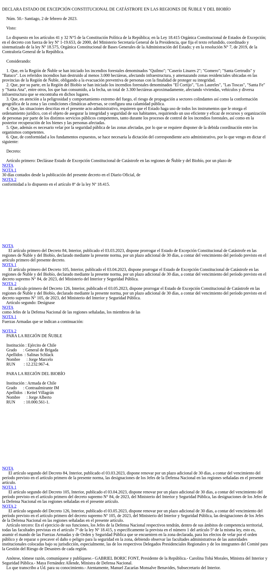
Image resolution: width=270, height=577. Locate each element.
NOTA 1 (9, 170)
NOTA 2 (9, 179)
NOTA (7, 165)
